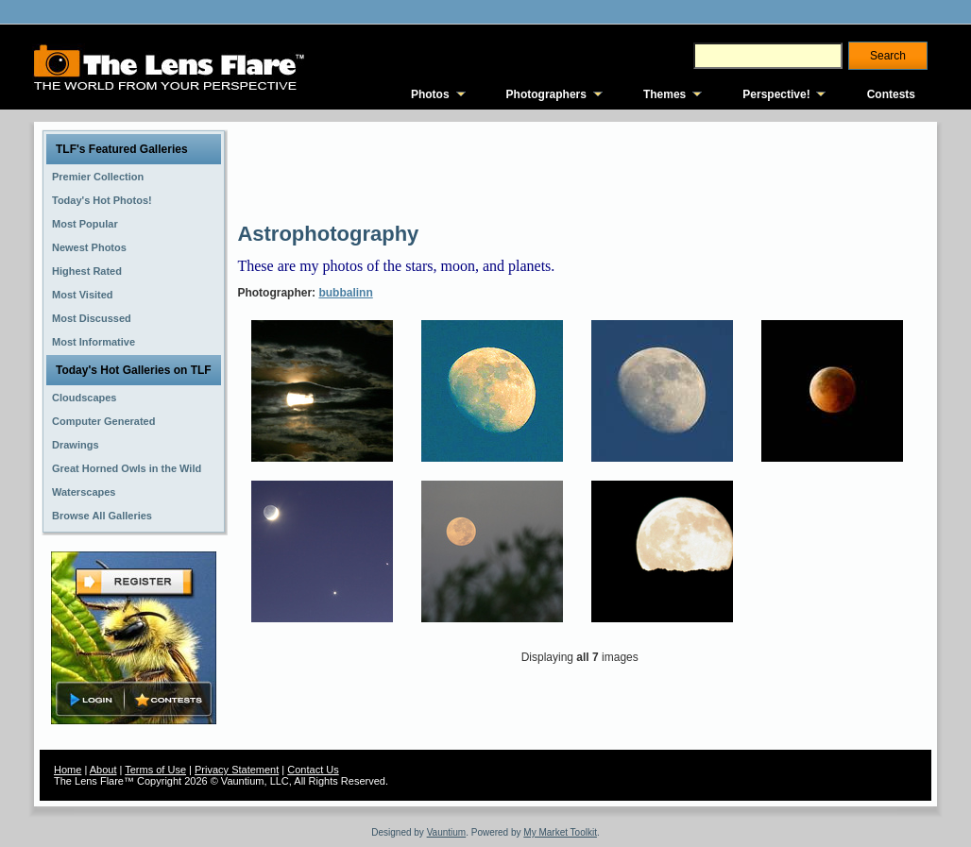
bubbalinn (345, 292)
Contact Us (312, 769)
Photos (430, 94)
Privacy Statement (237, 769)
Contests (891, 94)
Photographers (546, 94)
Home (67, 769)
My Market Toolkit (560, 832)
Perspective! (775, 94)
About (103, 769)
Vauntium (447, 832)
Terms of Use (155, 769)
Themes (664, 94)
